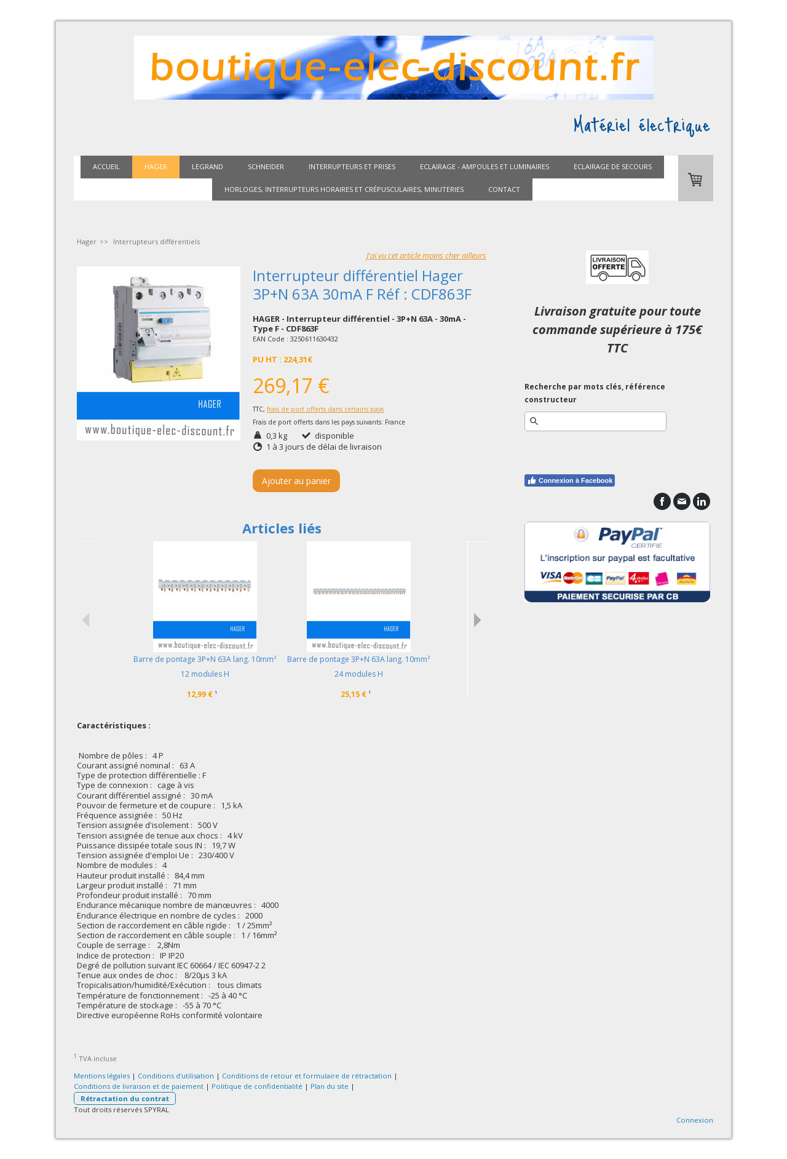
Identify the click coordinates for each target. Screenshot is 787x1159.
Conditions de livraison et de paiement (139, 1086)
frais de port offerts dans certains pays (325, 409)
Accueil (106, 166)
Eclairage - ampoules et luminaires (484, 166)
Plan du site (329, 1086)
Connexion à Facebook (569, 480)
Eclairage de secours (613, 166)
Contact (504, 189)
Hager (155, 166)
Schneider (266, 166)
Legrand (207, 166)
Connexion (694, 1120)
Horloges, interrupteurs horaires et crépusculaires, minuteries (344, 189)
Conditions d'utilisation (176, 1075)
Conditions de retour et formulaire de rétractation (307, 1075)
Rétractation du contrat (125, 1098)
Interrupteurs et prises (352, 166)
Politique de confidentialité (257, 1086)
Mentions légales (102, 1075)
